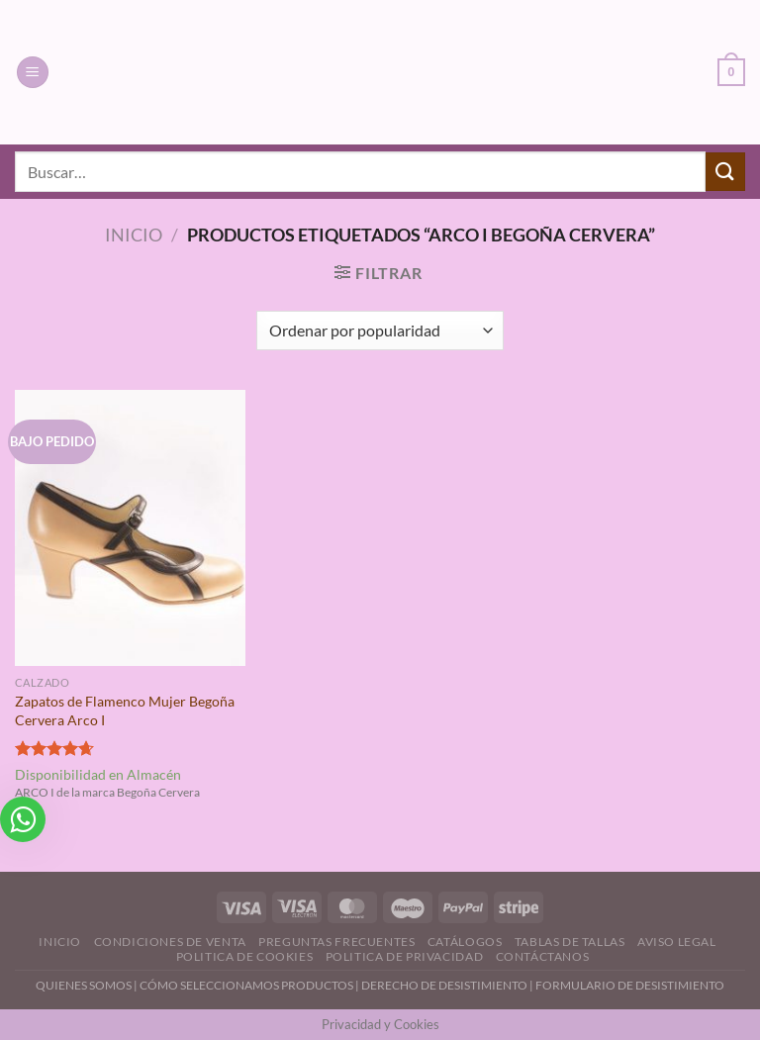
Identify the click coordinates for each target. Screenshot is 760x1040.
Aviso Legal (676, 941)
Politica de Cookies (245, 956)
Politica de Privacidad (404, 956)
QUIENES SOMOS (84, 985)
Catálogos (465, 941)
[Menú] (32, 72)
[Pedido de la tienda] (379, 330)
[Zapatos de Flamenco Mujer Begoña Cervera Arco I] (130, 528)
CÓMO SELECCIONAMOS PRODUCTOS (246, 985)
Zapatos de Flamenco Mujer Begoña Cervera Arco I (125, 710)
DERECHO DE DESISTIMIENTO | (448, 985)
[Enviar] (725, 171)
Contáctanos (543, 956)
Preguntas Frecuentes (336, 941)
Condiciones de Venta (170, 941)
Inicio (133, 234)
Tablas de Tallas (570, 941)
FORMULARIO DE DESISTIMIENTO (629, 985)
